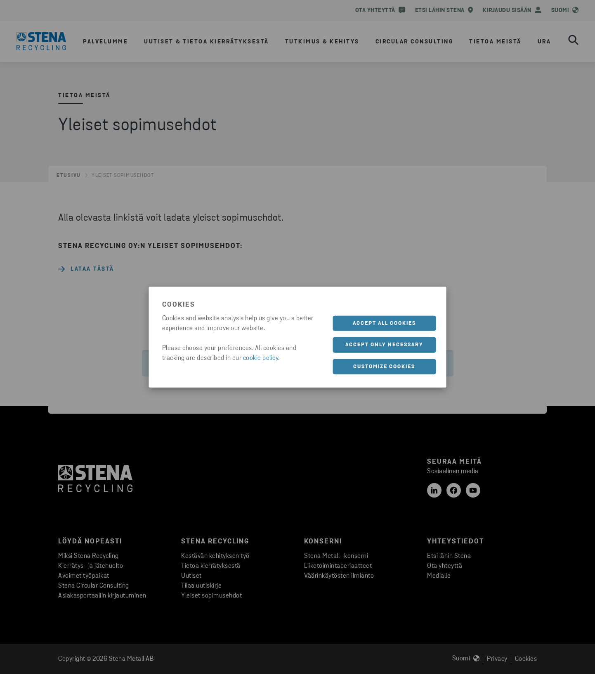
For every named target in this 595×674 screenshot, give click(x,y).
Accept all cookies (384, 323)
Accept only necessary (384, 345)
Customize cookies (384, 366)
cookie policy (261, 358)
